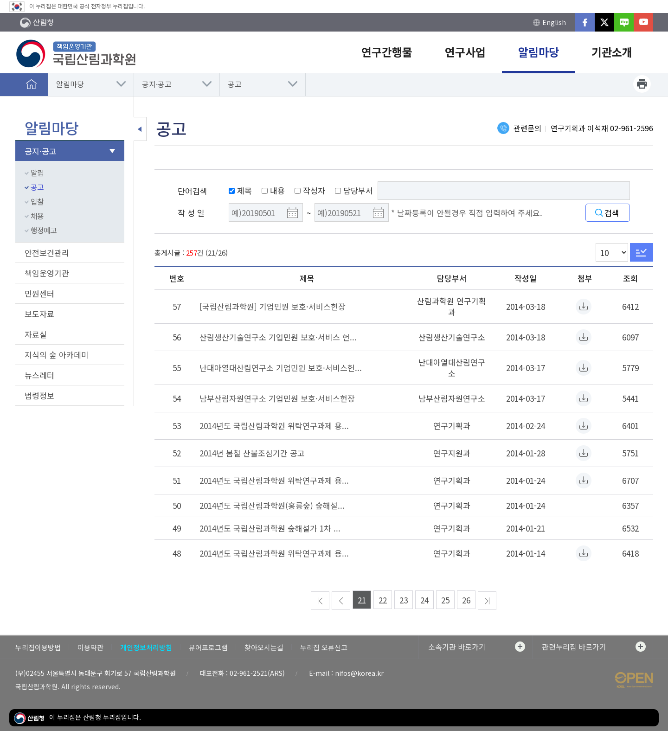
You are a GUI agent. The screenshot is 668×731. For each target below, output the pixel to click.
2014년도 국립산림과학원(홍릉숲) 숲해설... (272, 505)
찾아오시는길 (263, 647)
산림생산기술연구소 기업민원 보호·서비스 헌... (278, 337)
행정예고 (44, 230)
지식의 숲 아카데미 (57, 354)
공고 (235, 84)
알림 (37, 172)
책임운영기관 (47, 273)
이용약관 (90, 647)
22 (383, 600)
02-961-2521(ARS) (257, 673)
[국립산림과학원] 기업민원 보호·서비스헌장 (272, 306)
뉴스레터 (39, 375)
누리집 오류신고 (323, 647)
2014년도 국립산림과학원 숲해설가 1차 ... (269, 528)
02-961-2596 (631, 128)
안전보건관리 (47, 252)
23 (403, 600)
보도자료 (39, 314)
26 (466, 600)
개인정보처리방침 (146, 647)
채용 (37, 215)
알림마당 (70, 84)
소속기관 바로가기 (476, 646)
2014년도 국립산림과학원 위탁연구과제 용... (274, 425)
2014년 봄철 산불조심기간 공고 (252, 453)
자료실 (36, 334)
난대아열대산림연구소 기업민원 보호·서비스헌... (280, 367)
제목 (240, 190)
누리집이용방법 (38, 647)
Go (641, 252)
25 (445, 600)
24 (424, 600)
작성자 (310, 190)
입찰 (37, 201)
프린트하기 (642, 84)
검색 (611, 212)
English (549, 22)
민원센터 (39, 293)
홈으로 (31, 84)
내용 (273, 190)
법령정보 (39, 395)
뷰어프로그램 (208, 647)
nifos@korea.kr (359, 673)
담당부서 (354, 190)
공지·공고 (157, 84)
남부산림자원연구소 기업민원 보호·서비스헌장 (277, 398)
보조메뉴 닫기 (140, 129)
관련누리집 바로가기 (594, 646)
